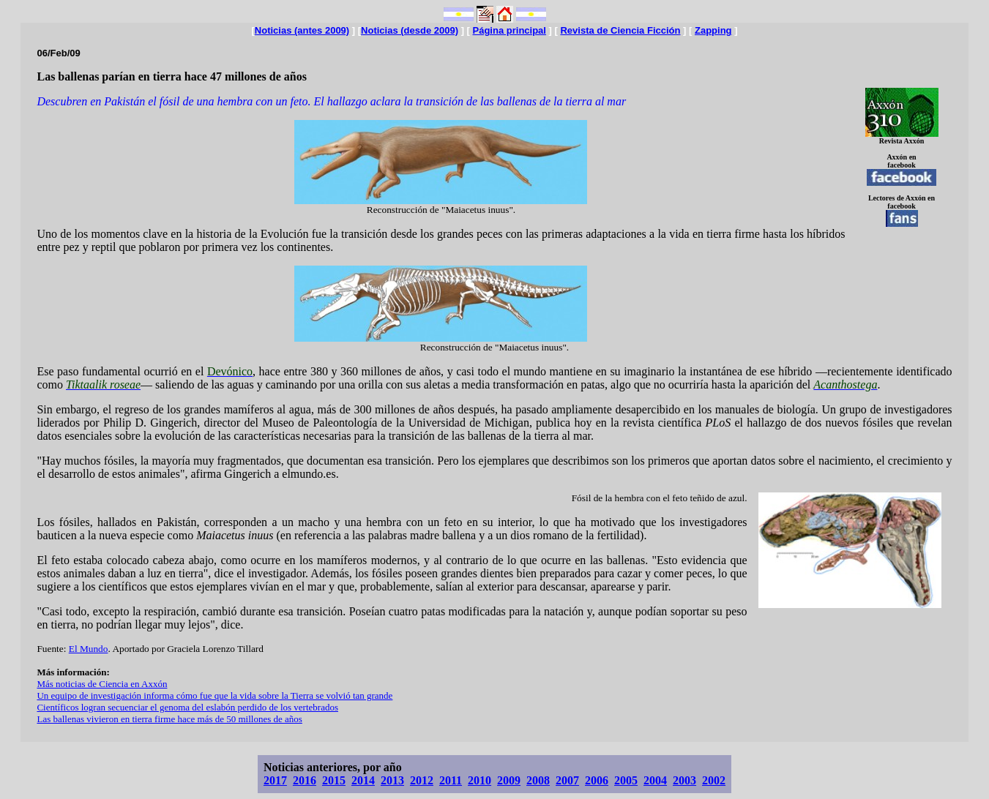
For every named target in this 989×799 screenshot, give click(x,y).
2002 (713, 780)
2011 (450, 780)
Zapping (713, 30)
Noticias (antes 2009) (302, 30)
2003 (684, 780)
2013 (392, 780)
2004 (655, 780)
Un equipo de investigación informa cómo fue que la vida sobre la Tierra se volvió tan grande (214, 695)
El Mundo (88, 648)
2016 (304, 780)
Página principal (509, 30)
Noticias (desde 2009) (409, 30)
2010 (479, 780)
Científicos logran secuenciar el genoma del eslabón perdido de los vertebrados (187, 707)
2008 (538, 780)
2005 (626, 780)
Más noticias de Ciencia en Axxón (102, 683)
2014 (363, 780)
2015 (334, 780)
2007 (567, 780)
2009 (508, 780)
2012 (421, 780)
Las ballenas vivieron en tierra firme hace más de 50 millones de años (169, 718)
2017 (275, 780)
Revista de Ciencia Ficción (620, 30)
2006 (596, 780)
